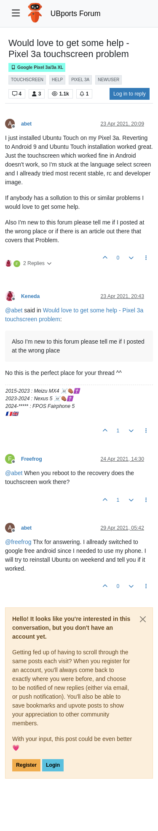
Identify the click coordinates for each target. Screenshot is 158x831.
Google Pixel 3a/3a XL (37, 67)
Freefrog (31, 459)
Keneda (30, 296)
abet (26, 124)
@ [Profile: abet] (13, 310)
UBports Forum (76, 13)
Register (26, 765)
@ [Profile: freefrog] (18, 542)
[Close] (143, 619)
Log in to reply (129, 94)
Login (53, 765)
